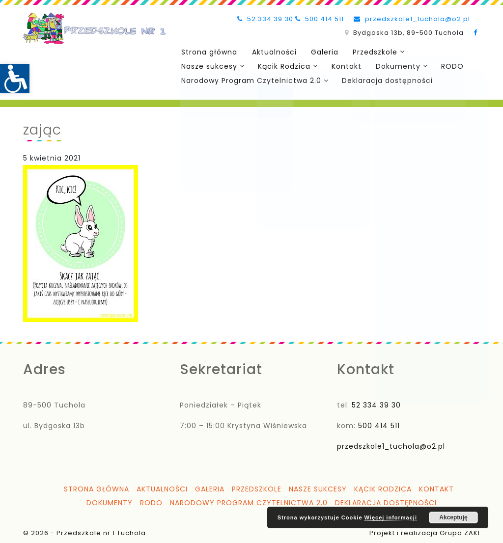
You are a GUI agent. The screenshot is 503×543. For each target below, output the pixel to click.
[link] (14, 78)
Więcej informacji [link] (390, 517)
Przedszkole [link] (367, 51)
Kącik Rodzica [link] (282, 65)
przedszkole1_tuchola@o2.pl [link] (412, 19)
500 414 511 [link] (319, 19)
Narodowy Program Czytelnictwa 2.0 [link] (250, 79)
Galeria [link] (319, 51)
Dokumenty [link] (392, 65)
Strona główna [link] (208, 51)
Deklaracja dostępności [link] (385, 79)
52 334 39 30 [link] (265, 19)
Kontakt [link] (343, 65)
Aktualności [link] (271, 51)
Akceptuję (453, 517)
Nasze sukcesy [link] (208, 65)
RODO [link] (446, 65)
